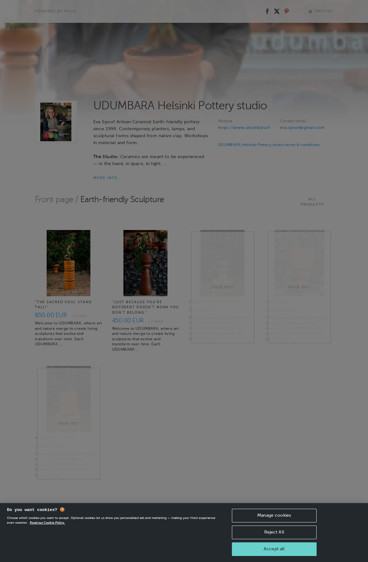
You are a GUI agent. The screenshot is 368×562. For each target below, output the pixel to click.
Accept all (274, 550)
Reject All (274, 533)
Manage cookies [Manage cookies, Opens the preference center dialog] (274, 516)
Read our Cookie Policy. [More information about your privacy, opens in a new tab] (47, 524)
